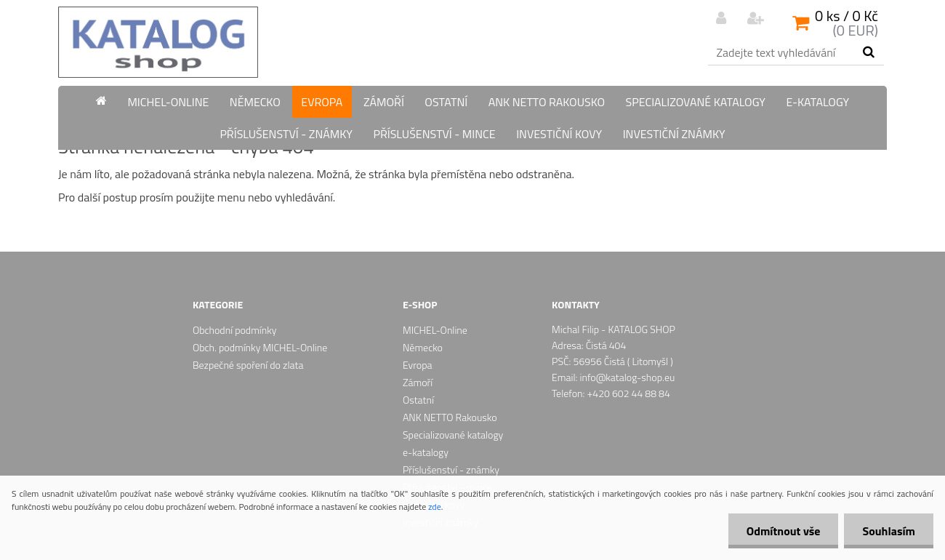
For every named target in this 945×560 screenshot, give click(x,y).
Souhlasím (888, 531)
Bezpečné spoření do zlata (248, 364)
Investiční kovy (559, 134)
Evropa (321, 102)
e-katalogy (817, 102)
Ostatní (446, 102)
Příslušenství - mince (434, 134)
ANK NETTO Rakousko (546, 102)
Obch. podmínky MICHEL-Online (260, 347)
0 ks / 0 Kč (846, 15)
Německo (255, 102)
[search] (868, 52)
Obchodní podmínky (235, 329)
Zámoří (383, 102)
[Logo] (158, 42)
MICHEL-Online (168, 102)
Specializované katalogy (695, 102)
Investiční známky (674, 134)
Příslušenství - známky (286, 134)
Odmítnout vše (784, 531)
